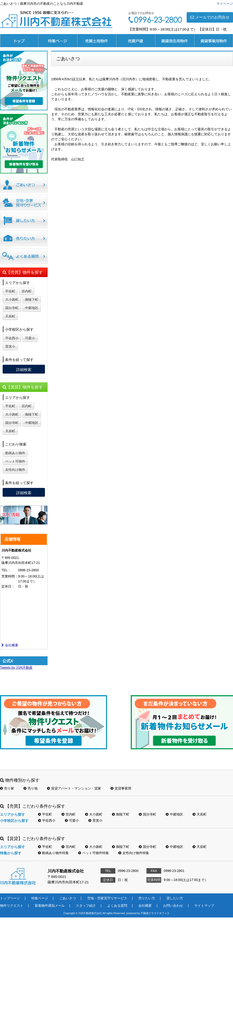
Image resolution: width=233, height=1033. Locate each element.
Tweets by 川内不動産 (16, 667)
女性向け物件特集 (133, 853)
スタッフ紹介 (86, 905)
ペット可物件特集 (93, 853)
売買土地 (96, 40)
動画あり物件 (15, 453)
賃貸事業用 (213, 40)
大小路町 (12, 299)
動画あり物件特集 (53, 853)
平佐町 (10, 291)
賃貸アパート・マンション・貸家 (74, 788)
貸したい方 (174, 898)
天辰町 (10, 316)
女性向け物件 (15, 469)
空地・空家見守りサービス (107, 898)
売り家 (7, 788)
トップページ (19, 40)
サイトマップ (204, 905)
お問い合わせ (173, 905)
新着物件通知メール (50, 905)
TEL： (6, 570)
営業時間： (9, 576)
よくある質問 (117, 905)
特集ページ (57, 40)
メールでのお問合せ (209, 17)
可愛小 (30, 338)
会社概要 (9, 645)
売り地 (31, 788)
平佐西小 (12, 338)
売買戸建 (135, 40)
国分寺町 (12, 308)
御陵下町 (31, 299)
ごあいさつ (67, 898)
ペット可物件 (15, 461)
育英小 (10, 346)
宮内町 (27, 291)
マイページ (224, 3)
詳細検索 (23, 370)
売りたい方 (146, 898)
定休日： (8, 586)
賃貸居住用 (174, 40)
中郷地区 (31, 308)
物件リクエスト (11, 905)
